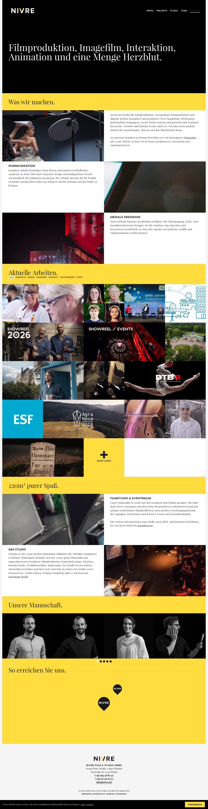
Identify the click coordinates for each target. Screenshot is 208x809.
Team (184, 8)
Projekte (162, 8)
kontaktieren (145, 525)
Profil (150, 8)
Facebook (110, 794)
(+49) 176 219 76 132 (104, 778)
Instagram (121, 794)
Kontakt (195, 8)
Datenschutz (99, 794)
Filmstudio (190, 137)
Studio (174, 8)
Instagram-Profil (18, 576)
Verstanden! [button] (195, 804)
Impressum (86, 794)
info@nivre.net (104, 782)
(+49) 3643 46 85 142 (104, 775)
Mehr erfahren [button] (87, 804)
